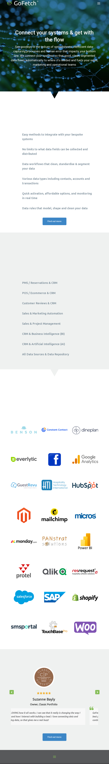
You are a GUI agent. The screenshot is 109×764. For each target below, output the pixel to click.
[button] (97, 692)
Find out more (54, 221)
